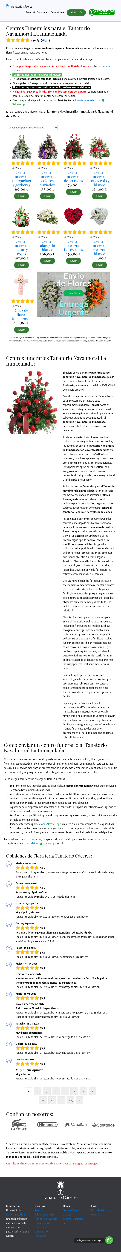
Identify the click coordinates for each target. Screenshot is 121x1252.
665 (71, 1100)
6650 (45, 40)
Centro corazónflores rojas (73, 245)
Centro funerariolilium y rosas (22, 247)
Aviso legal (40, 1210)
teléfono (40, 824)
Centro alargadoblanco (47, 245)
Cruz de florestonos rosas (21, 314)
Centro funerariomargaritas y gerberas (21, 178)
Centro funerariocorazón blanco (100, 247)
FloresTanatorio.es (16, 1214)
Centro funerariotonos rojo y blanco (99, 178)
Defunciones (57, 12)
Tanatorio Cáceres (21, 6)
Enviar (21, 196)
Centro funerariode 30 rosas (73, 176)
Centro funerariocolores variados (48, 178)
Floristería (76, 12)
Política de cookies (44, 1214)
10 (52, 1100)
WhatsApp (53, 824)
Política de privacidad (46, 1219)
